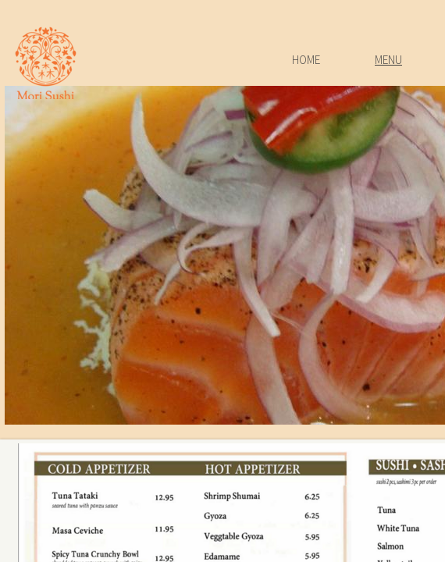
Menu (388, 59)
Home (306, 59)
